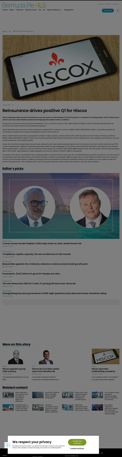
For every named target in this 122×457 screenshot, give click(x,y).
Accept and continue (77, 442)
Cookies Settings (77, 448)
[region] (53, 445)
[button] (7, 445)
